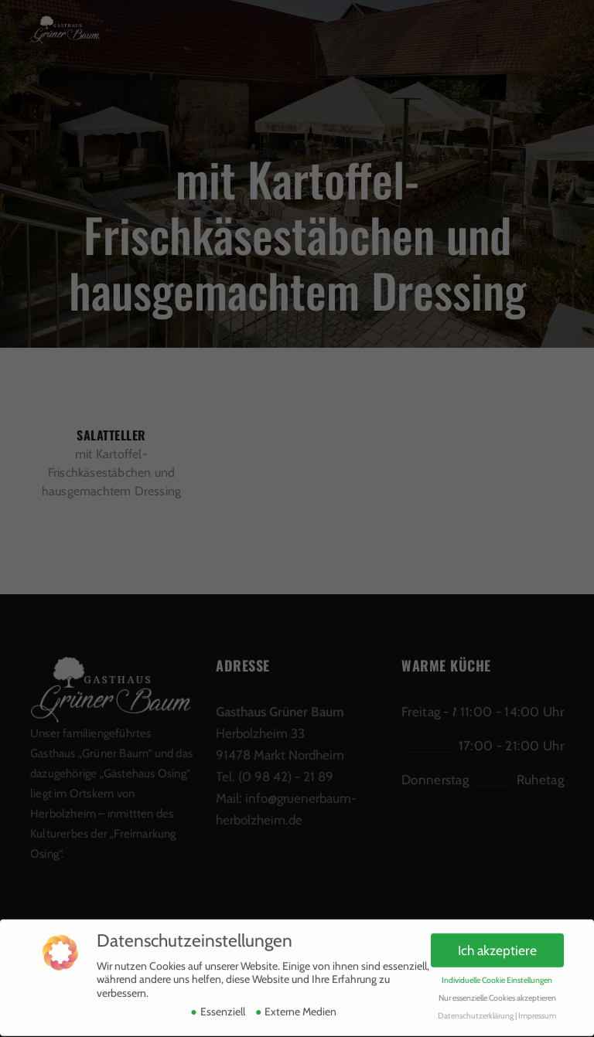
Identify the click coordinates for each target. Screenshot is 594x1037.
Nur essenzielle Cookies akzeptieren (497, 990)
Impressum (537, 1008)
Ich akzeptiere (497, 943)
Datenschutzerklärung (476, 1008)
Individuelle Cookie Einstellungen (497, 973)
